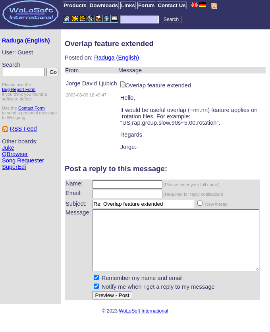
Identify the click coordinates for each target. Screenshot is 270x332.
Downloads (104, 5)
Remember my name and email (128, 290)
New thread (202, 204)
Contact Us (171, 5)
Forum (146, 5)
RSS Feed (23, 148)
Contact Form (31, 122)
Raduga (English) (14, 43)
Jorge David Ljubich (77, 83)
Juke (8, 167)
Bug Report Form (18, 104)
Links (128, 5)
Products (75, 5)
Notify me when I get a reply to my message (144, 298)
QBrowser (15, 173)
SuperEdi (14, 186)
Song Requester (23, 180)
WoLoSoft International (143, 323)
